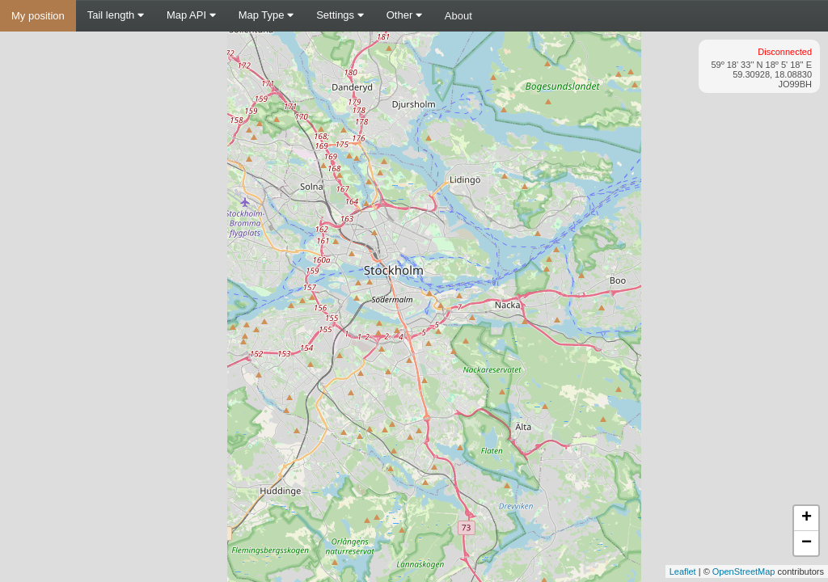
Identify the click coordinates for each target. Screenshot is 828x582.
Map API (191, 15)
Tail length (115, 15)
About (458, 16)
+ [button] (806, 518)
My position (38, 16)
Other (404, 15)
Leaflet (683, 571)
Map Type (266, 15)
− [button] (806, 543)
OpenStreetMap (743, 571)
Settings (340, 15)
